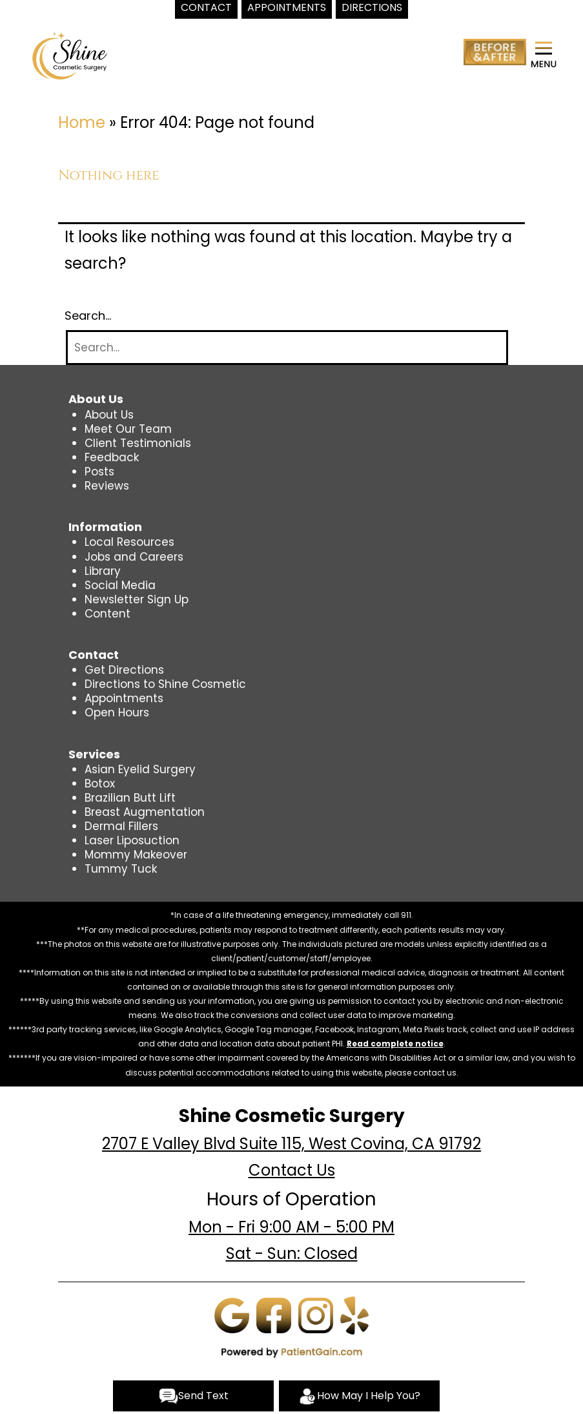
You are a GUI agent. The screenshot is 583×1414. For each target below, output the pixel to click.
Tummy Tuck (121, 869)
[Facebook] (273, 1314)
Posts (99, 471)
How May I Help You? (359, 1396)
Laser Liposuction (132, 840)
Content (107, 613)
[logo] (70, 55)
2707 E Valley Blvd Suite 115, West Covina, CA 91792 (291, 1143)
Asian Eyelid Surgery (140, 769)
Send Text (194, 1396)
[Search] (287, 348)
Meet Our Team (128, 429)
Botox (100, 783)
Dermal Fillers (121, 826)
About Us (109, 414)
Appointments (124, 698)
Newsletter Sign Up (137, 599)
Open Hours (117, 712)
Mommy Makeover (136, 854)
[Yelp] (354, 1314)
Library (103, 571)
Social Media (120, 585)
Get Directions (124, 670)
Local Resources (129, 542)
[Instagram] (315, 1314)
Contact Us (292, 1170)
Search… (88, 316)
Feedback (112, 457)
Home (81, 122)
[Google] (231, 1314)
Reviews (107, 486)
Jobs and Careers (134, 557)
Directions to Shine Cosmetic (165, 684)
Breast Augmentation (145, 812)
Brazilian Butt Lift (130, 798)
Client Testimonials (138, 443)
